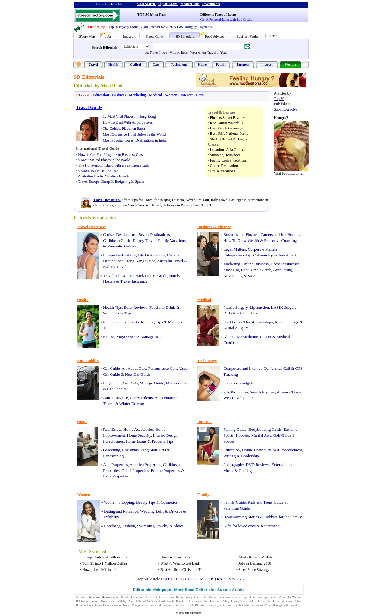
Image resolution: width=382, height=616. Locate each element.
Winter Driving (131, 403)
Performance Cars (162, 368)
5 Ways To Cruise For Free (98, 171)
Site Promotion (236, 392)
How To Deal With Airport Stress (128, 122)
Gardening (111, 450)
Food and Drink (162, 307)
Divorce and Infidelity (114, 601)
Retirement (270, 526)
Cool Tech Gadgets (259, 601)
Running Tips (152, 322)
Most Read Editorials (194, 589)
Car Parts (130, 383)
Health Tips (112, 307)
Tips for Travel (142, 200)
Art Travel (209, 52)
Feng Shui (149, 450)
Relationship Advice (87, 601)
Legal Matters (235, 249)
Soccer (229, 441)
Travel (93, 64)
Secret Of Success (160, 597)
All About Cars (134, 368)
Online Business (255, 263)
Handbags (112, 526)
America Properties (145, 464)
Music (229, 470)
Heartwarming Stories (241, 517)
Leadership (250, 456)
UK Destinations (151, 255)
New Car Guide (137, 374)
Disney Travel (144, 240)
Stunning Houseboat (225, 155)
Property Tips (162, 441)
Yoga (223, 52)
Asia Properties (115, 464)
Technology (179, 64)
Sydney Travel (114, 266)
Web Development (239, 397)
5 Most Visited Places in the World (104, 160)
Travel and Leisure (118, 275)
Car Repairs (116, 389)
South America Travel (144, 205)
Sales (252, 275)
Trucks (108, 403)
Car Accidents (141, 397)
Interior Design (165, 435)
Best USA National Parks (229, 133)
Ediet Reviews (135, 307)
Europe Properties (165, 470)
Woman (290, 64)
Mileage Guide (152, 383)
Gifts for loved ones (240, 526)
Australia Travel (170, 260)
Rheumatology (287, 322)
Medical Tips (189, 4)
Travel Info (157, 52)
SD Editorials (184, 36)
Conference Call (277, 368)
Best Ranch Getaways (226, 128)
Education (99, 95)
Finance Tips (97, 27)
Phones (229, 383)
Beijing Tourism (172, 200)
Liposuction (259, 307)
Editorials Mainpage (152, 589)
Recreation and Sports (121, 322)
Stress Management (146, 336)
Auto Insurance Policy (216, 601)
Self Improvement (287, 450)
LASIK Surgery (284, 307)
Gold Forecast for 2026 (156, 27)
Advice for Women (290, 597)
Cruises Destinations (119, 234)
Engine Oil (112, 383)
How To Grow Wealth (241, 240)
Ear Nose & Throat (239, 322)
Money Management (134, 605)
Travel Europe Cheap (94, 181)
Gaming (245, 470)
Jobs (108, 36)
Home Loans (136, 441)
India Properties (116, 476)
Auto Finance (165, 397)
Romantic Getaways (123, 246)
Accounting (282, 269)
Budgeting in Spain (129, 181)
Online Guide (137, 597)
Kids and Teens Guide (266, 502)
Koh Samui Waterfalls (226, 123)
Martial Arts (261, 435)
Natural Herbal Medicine (143, 601)
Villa (173, 52)
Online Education (282, 601)
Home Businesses (285, 263)
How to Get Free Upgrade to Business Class (111, 155)
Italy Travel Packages (227, 200)
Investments (211, 4)
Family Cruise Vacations (228, 160)
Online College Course (189, 597)
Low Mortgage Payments (194, 27)
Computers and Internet (243, 368)
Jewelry (162, 526)
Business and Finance (241, 234)
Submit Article (231, 589)
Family (221, 64)
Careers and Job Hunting (281, 234)
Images (128, 36)
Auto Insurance (115, 397)
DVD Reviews (258, 464)
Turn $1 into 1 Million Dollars (105, 563)
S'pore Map (87, 36)
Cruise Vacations (222, 171)
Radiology (264, 322)
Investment (287, 255)
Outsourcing (263, 255)
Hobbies (242, 435)
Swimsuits (145, 526)
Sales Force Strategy (253, 569)
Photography (234, 464)
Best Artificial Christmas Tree (182, 569)
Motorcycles (176, 383)
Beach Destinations (154, 234)
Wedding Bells (152, 511)
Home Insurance (112, 605)
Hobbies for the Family (283, 517)
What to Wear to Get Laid (179, 563)
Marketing (136, 95)
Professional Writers (261, 605)
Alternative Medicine (241, 336)
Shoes (178, 526)
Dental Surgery (236, 327)
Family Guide (235, 502)
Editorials (110, 47)
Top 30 (279, 98)
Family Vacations (172, 240)
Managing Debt (236, 269)
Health (113, 64)
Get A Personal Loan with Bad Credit (226, 19)
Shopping (126, 502)
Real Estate (112, 429)
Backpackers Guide (151, 275)
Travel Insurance (133, 281)
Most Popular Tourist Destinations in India (135, 140)
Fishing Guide (235, 429)
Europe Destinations (119, 255)
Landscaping (113, 456)
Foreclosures (113, 441)
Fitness (109, 336)
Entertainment (283, 464)
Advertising (233, 275)
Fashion (128, 526)
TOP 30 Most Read (152, 14)
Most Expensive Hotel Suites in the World (134, 134)
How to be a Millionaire (100, 569)
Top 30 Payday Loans (123, 27)
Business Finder (248, 36)
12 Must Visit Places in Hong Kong (129, 116)
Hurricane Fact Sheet (176, 557)
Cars (156, 64)
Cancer (265, 336)
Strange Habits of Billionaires (104, 557)
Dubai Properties (135, 470)
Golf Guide (282, 435)
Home (202, 64)
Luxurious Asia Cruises (227, 150)
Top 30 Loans (167, 4)
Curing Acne (238, 601)
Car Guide (111, 368)
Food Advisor (214, 36)
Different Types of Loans (218, 14)
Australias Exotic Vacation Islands (104, 176)
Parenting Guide (237, 508)
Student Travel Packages (228, 139)
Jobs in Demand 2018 (254, 563)
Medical (135, 64)
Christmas (130, 450)
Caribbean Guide (116, 240)
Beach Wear (189, 52)
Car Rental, (195, 601)
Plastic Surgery (236, 307)
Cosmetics (169, 502)
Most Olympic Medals (255, 557)
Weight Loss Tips (117, 313)
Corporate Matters (263, 249)
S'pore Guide (154, 36)
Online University (256, 450)
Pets (162, 450)
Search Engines (262, 392)
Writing (230, 456)
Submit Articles (285, 109)
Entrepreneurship (238, 255)
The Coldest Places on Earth (124, 128)
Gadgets (247, 383)
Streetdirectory (193, 612)
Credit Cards (261, 269)
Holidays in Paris (175, 205)
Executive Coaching (280, 240)
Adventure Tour (197, 200)
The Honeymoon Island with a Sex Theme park (113, 165)
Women (169, 95)
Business (243, 64)
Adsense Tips (288, 392)
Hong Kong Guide (140, 260)
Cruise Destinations (224, 165)
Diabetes (231, 313)
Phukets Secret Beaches (227, 117)
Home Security (139, 435)
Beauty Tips (146, 502)
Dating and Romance (121, 511)
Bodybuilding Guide (265, 429)
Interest (266, 64)
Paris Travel (202, 205)
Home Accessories (138, 429)
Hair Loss (251, 313)
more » (271, 36)
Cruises (152, 605)
